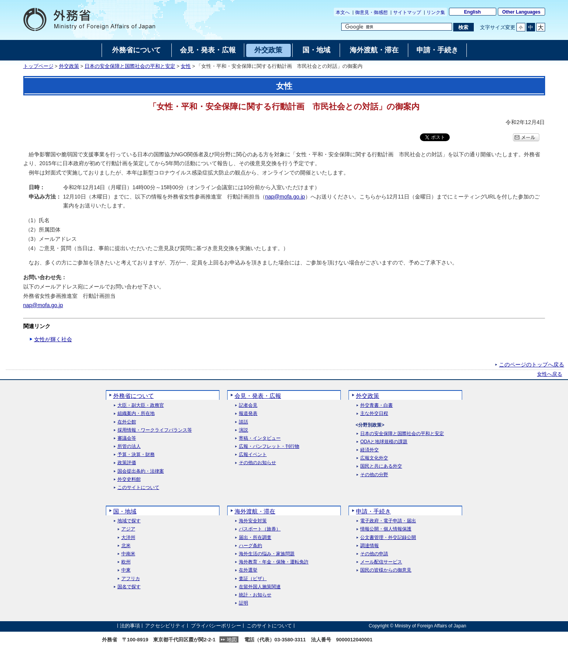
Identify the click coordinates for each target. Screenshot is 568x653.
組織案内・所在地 (136, 413)
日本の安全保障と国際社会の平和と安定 (130, 66)
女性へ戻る (549, 374)
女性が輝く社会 (53, 339)
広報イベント (253, 454)
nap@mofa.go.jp (285, 196)
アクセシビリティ (165, 626)
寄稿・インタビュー (260, 438)
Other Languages (521, 12)
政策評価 (126, 462)
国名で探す (129, 586)
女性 (186, 66)
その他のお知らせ (257, 462)
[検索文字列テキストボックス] (396, 27)
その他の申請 (374, 553)
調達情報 (369, 545)
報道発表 (248, 413)
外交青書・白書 (376, 405)
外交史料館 (129, 479)
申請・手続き (373, 511)
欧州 (126, 562)
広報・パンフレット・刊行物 (269, 446)
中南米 (128, 553)
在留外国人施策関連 (260, 586)
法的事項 (130, 626)
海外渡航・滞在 (255, 511)
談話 (243, 422)
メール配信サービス (381, 562)
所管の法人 (129, 446)
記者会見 (248, 405)
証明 (243, 603)
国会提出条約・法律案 (140, 471)
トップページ (38, 66)
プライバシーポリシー (216, 626)
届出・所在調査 (255, 537)
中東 (126, 570)
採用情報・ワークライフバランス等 (154, 430)
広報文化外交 (374, 458)
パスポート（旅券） (260, 529)
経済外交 (369, 450)
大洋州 (128, 537)
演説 (243, 430)
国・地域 (124, 511)
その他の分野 (374, 474)
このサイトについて (138, 487)
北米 (126, 545)
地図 (232, 640)
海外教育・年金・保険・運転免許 (274, 562)
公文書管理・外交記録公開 (388, 537)
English (472, 12)
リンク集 (435, 12)
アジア (128, 529)
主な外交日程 (374, 413)
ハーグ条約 (250, 545)
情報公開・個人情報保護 (385, 529)
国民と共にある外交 (381, 466)
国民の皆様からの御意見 (385, 570)
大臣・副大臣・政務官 (140, 405)
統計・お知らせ (255, 595)
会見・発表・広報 (258, 395)
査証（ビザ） (253, 578)
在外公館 (126, 422)
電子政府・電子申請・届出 (388, 520)
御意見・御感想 (371, 12)
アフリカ (130, 578)
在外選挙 (248, 570)
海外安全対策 (253, 520)
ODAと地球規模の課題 (383, 441)
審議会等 (126, 438)
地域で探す (129, 520)
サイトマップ (407, 12)
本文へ (343, 12)
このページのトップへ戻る (531, 364)
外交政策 (69, 66)
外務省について (133, 395)
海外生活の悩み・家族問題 (267, 553)
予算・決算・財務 (136, 454)
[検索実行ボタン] (463, 27)
